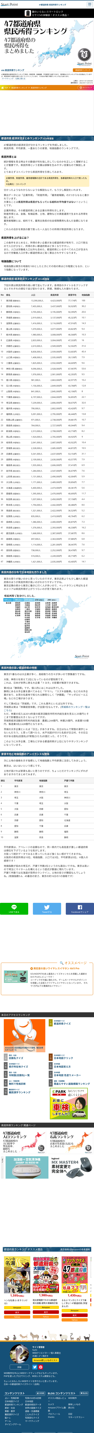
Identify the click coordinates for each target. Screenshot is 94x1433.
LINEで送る (14, 908)
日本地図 (29, 1401)
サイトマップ (86, 88)
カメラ (51, 1404)
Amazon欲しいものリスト (46, 1360)
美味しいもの (74, 1404)
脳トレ (8, 1417)
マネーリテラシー (76, 1417)
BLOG (84, 1393)
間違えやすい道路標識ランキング (72, 1082)
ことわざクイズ (32, 1414)
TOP (4, 88)
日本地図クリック (63, 1057)
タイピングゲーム (13, 1424)
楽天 (17, 1312)
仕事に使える (20, 78)
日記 (70, 1414)
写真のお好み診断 (33, 1398)
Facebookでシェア (80, 908)
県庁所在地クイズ (18, 1065)
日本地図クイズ (12, 1401)
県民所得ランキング (39, 88)
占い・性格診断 (12, 1398)
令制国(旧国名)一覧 (19, 1074)
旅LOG (71, 1407)
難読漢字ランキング (19, 1091)
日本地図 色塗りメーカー (67, 1074)
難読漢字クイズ (12, 1414)
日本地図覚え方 (62, 1065)
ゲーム (8, 1421)
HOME (40, 1393)
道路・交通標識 (32, 1411)
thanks (51, 1417)
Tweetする (47, 908)
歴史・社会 (10, 1408)
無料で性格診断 (17, 1082)
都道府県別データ (33, 1404)
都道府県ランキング (82, 70)
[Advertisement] (47, 108)
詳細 (19, 1367)
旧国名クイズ (16, 1057)
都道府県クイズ (62, 1022)
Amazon (17, 1307)
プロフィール (54, 1414)
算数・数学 (10, 1411)
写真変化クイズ (32, 1417)
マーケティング (7, 78)
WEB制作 (72, 1398)
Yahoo (17, 1317)
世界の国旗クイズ (33, 1408)
